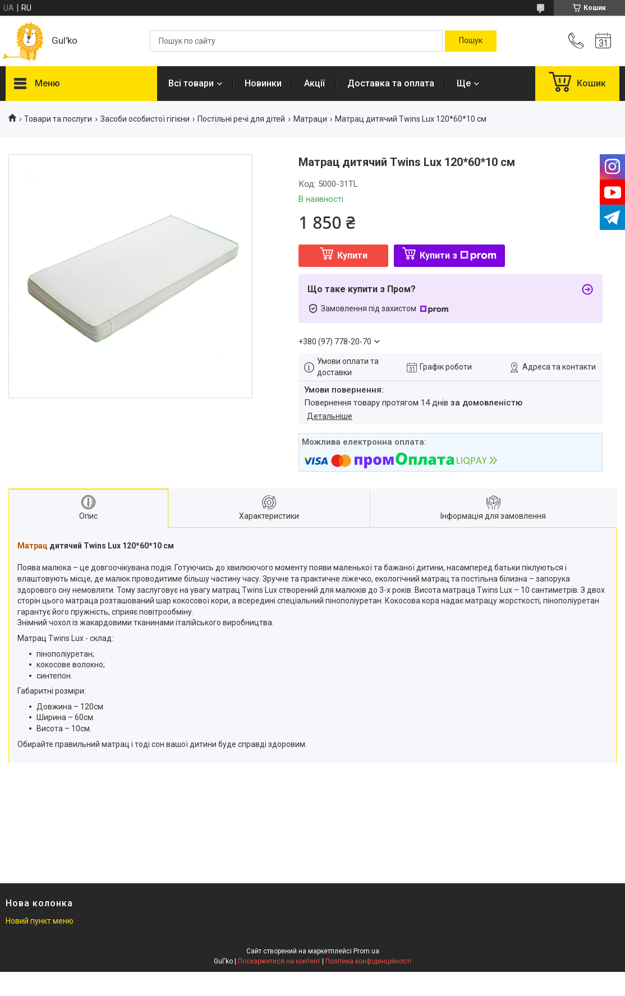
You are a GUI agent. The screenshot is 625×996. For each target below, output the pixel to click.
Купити (352, 255)
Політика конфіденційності (368, 961)
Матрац (32, 545)
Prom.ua (366, 951)
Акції (314, 83)
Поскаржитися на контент (279, 961)
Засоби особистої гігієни (145, 118)
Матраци (310, 118)
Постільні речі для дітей (241, 118)
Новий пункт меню (39, 920)
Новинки (263, 83)
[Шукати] (471, 41)
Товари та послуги (58, 118)
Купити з (458, 255)
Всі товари (191, 83)
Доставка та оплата (390, 83)
